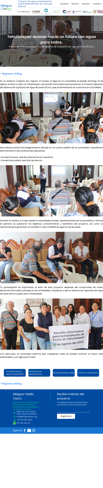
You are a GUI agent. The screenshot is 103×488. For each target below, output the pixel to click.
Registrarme (66, 416)
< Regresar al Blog (11, 73)
